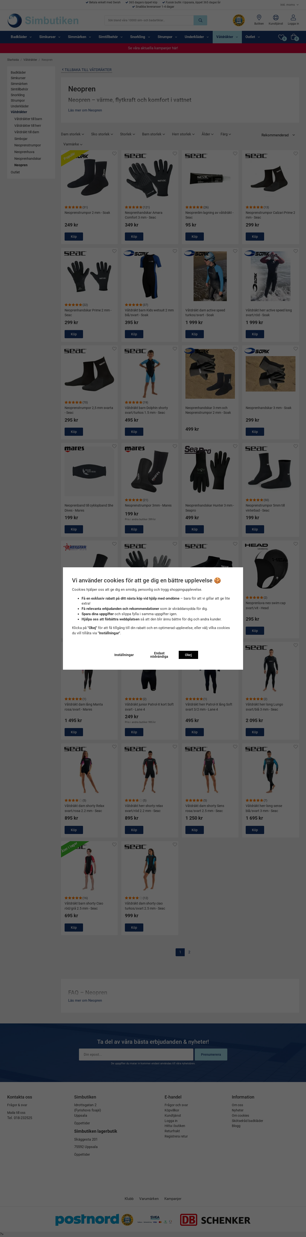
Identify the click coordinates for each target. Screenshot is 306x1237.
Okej (188, 655)
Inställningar (124, 655)
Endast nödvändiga (159, 654)
